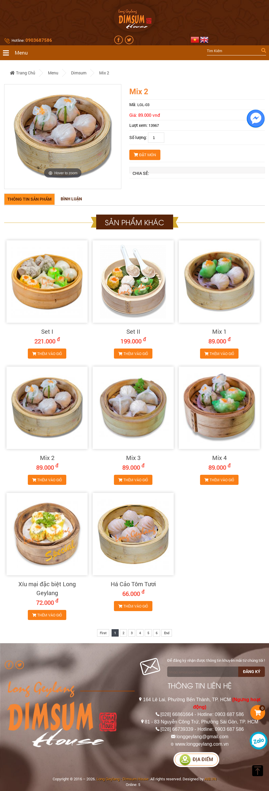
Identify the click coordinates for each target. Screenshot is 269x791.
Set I (47, 331)
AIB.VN (210, 779)
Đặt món (145, 154)
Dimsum (78, 73)
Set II (133, 331)
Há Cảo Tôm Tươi (133, 584)
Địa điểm (196, 759)
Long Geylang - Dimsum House (122, 779)
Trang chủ (22, 73)
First (103, 633)
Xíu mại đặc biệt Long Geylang (47, 588)
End (166, 633)
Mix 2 (104, 73)
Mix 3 (133, 457)
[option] (62, 136)
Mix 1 (219, 331)
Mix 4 (219, 457)
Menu (53, 73)
